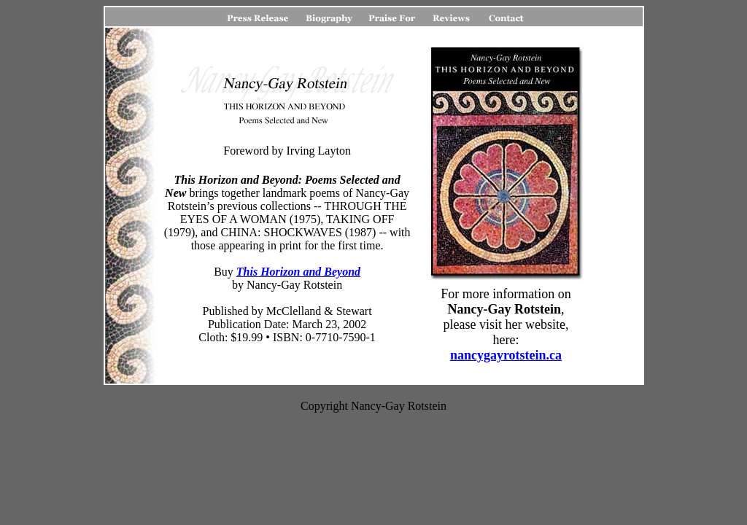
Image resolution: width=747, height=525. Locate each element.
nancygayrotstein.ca (506, 355)
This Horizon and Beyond (298, 271)
